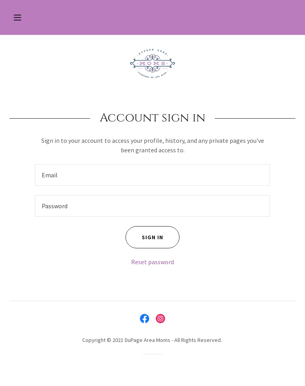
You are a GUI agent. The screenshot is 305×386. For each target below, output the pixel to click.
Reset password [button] (152, 262)
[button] (17, 17)
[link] (152, 63)
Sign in (144, 237)
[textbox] (152, 175)
